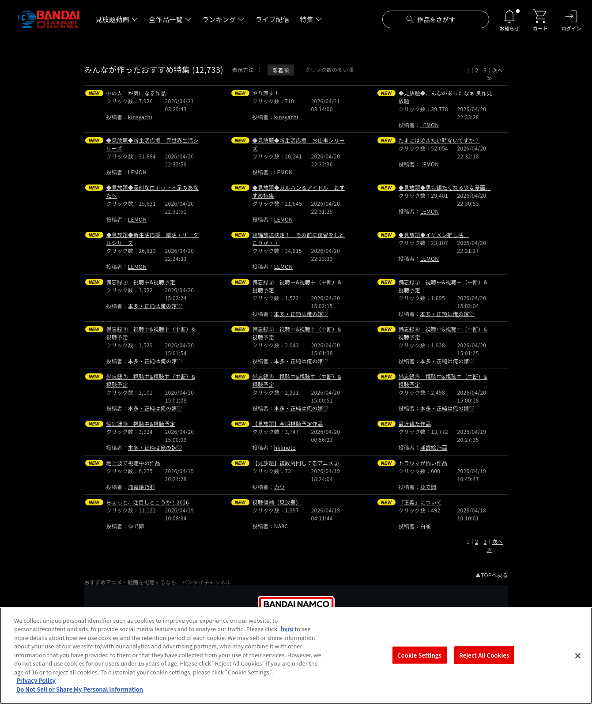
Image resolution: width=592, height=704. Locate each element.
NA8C (281, 526)
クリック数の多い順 (329, 69)
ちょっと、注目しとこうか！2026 (147, 502)
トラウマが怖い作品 (423, 463)
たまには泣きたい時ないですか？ (439, 140)
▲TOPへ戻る (491, 575)
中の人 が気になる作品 (136, 93)
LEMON (429, 124)
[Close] (578, 663)
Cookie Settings (419, 662)
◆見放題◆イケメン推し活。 (434, 234)
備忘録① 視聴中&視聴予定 (140, 282)
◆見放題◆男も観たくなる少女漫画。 (445, 187)
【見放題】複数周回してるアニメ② (296, 463)
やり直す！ (266, 93)
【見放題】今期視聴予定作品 (288, 423)
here (287, 636)
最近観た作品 (415, 423)
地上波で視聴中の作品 (133, 463)
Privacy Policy (36, 688)
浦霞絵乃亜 (434, 447)
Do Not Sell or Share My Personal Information (79, 697)
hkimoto (285, 447)
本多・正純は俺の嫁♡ (155, 305)
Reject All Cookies (484, 662)
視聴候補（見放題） (277, 502)
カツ (279, 486)
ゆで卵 (428, 486)
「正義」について (420, 502)
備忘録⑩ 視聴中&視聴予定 (140, 423)
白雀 (425, 526)
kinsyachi (140, 116)
